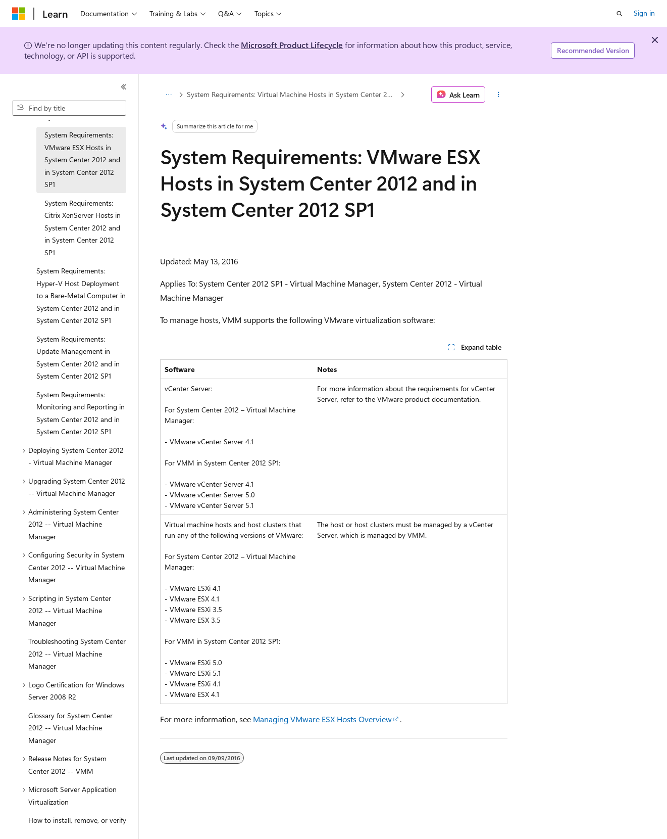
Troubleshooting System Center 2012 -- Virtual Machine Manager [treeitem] (77, 653)
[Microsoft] (18, 13)
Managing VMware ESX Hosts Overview (322, 719)
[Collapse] (123, 87)
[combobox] (69, 108)
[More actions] (498, 94)
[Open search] (619, 14)
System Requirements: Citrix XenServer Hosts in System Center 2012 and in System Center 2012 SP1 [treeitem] (82, 227)
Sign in (644, 13)
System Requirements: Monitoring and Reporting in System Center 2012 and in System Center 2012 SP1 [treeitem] (80, 413)
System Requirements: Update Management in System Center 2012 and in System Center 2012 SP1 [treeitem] (78, 357)
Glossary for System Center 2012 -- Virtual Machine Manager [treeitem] (70, 728)
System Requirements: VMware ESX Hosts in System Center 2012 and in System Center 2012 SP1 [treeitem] (82, 159)
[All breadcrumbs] (169, 94)
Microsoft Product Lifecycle (292, 44)
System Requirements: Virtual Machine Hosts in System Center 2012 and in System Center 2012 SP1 (292, 94)
